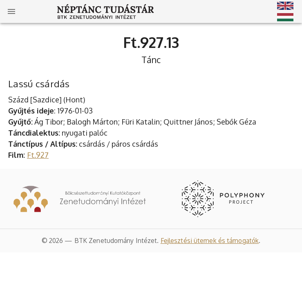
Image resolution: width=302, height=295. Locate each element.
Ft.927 (38, 154)
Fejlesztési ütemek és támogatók (210, 240)
